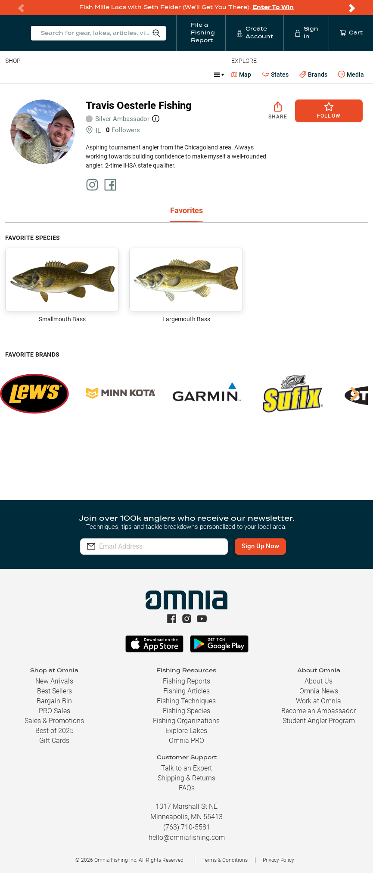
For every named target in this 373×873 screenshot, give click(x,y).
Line (39, 74)
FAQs (187, 788)
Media (351, 74)
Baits (12, 74)
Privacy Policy (278, 860)
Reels (94, 74)
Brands (313, 74)
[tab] (186, 211)
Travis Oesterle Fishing (139, 105)
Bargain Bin (54, 701)
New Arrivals (54, 681)
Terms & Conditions (225, 860)
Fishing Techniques (186, 701)
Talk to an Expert (186, 768)
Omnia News (318, 691)
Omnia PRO (186, 740)
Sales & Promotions (54, 721)
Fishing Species (186, 711)
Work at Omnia (318, 701)
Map (241, 74)
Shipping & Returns (186, 778)
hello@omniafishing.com (187, 837)
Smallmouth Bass (62, 285)
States (275, 74)
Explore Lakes (186, 731)
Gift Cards (54, 740)
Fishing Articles (186, 691)
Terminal (128, 74)
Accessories (170, 74)
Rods (66, 74)
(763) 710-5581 (186, 827)
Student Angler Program (319, 721)
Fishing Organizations (186, 721)
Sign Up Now (261, 546)
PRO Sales (54, 711)
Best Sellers (54, 691)
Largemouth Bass (186, 285)
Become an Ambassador (318, 711)
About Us (319, 681)
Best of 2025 (54, 731)
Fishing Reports (186, 681)
